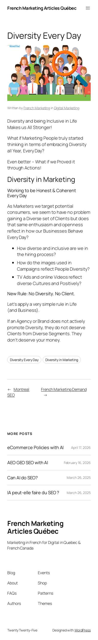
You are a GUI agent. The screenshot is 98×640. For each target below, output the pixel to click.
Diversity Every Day (24, 359)
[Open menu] (88, 8)
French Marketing (37, 108)
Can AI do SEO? (22, 477)
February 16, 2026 (77, 462)
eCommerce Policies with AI (35, 447)
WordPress (82, 630)
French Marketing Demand (64, 389)
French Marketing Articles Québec (41, 8)
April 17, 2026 (81, 447)
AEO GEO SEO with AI (27, 462)
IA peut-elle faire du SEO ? (33, 492)
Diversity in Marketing (61, 359)
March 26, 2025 (79, 477)
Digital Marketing (66, 108)
